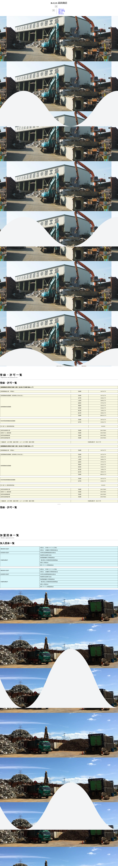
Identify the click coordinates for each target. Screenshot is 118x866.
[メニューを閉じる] (56, 6)
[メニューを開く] (53, 10)
